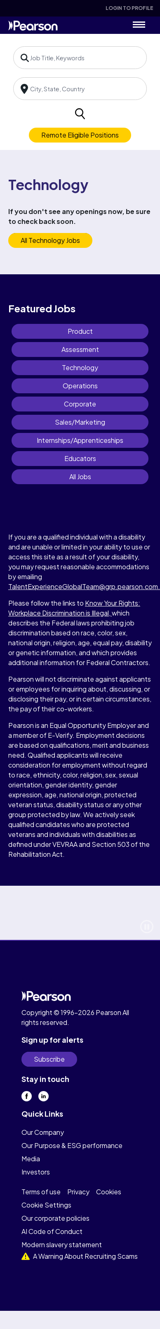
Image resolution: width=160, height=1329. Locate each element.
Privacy (78, 1191)
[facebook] (26, 1096)
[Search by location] (80, 88)
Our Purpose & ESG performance (71, 1145)
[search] (80, 113)
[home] (33, 24)
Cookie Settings (46, 1205)
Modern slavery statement (61, 1244)
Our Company (42, 1132)
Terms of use (41, 1191)
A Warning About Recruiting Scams (79, 1256)
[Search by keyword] (80, 57)
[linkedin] (43, 1096)
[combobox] (80, 57)
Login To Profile (129, 8)
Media (30, 1158)
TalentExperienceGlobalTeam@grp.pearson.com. (84, 586)
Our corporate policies (55, 1218)
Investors (35, 1171)
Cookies (108, 1191)
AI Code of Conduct (51, 1231)
